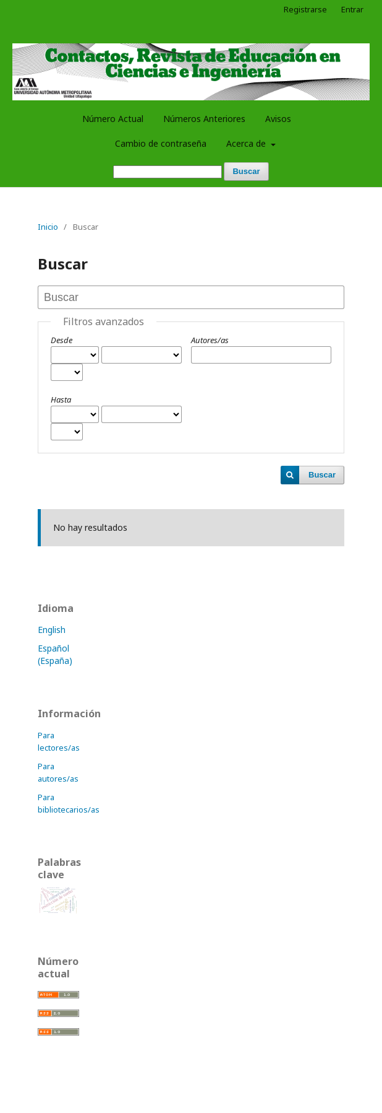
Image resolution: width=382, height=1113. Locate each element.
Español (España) (55, 654)
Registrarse (305, 9)
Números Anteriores (204, 118)
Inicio (48, 226)
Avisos (278, 118)
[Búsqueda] (167, 171)
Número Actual (112, 118)
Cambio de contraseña (160, 143)
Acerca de (247, 143)
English (52, 629)
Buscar (246, 171)
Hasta (61, 399)
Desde (61, 340)
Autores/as (210, 340)
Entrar (352, 9)
